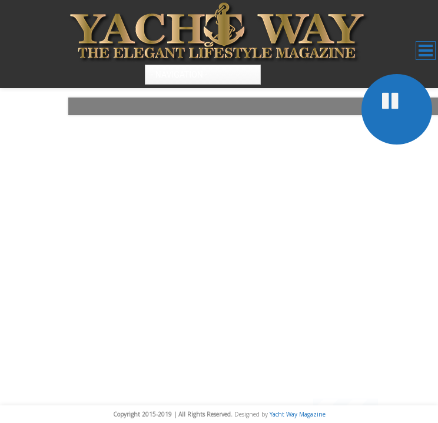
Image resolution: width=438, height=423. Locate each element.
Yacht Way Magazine (298, 414)
